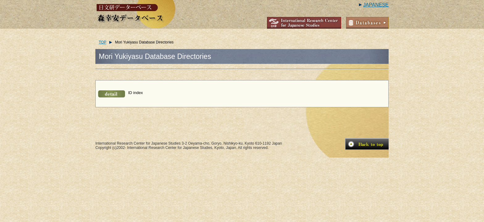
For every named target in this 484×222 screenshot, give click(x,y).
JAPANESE (376, 4)
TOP (102, 42)
